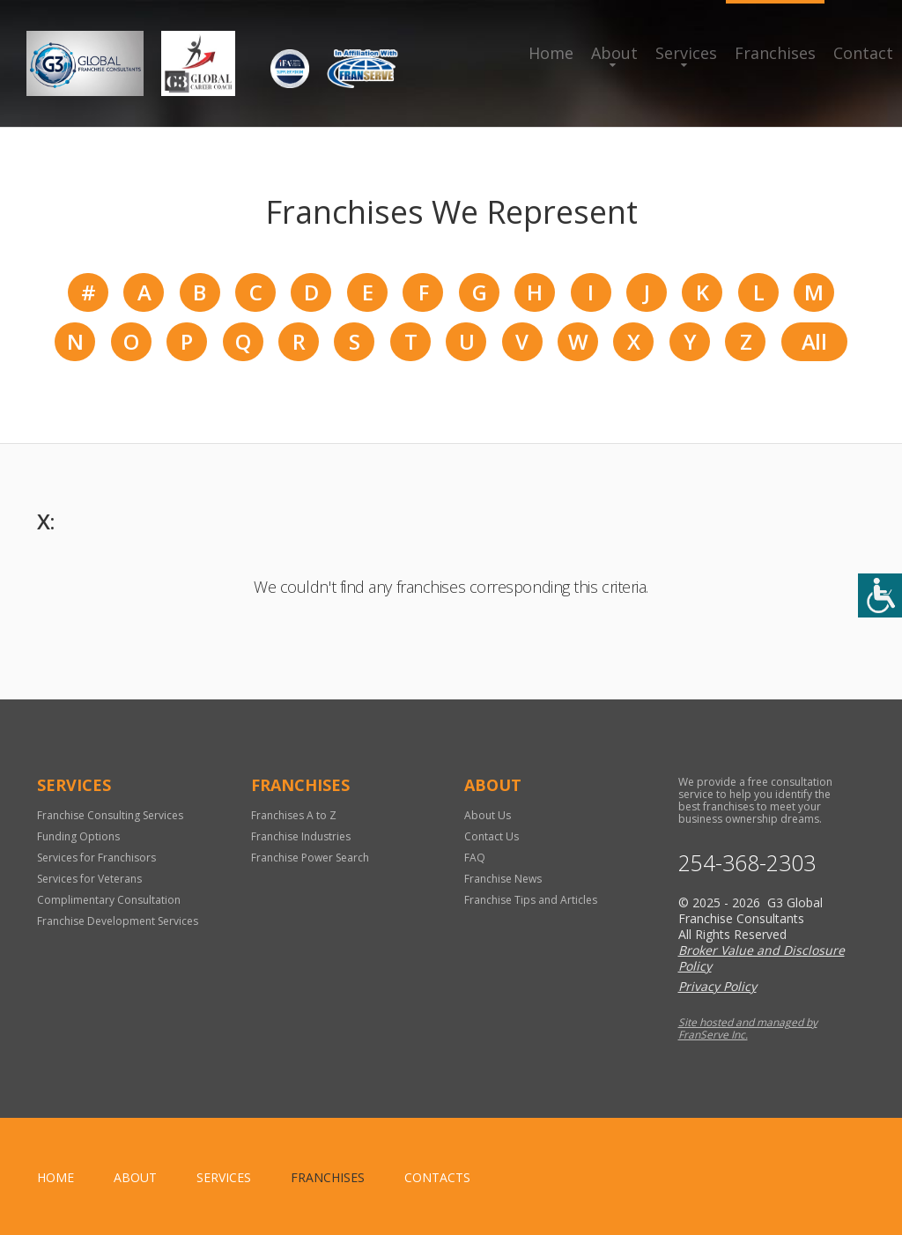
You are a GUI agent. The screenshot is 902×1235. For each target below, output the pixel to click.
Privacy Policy (717, 986)
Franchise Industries (301, 836)
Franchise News (503, 878)
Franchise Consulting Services (110, 815)
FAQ (474, 857)
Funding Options (78, 836)
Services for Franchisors (96, 857)
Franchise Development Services (117, 920)
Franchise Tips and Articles (530, 899)
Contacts (437, 1177)
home (55, 1177)
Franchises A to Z (293, 815)
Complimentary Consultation (109, 899)
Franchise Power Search (310, 857)
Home (551, 52)
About (614, 52)
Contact (863, 52)
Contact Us (491, 836)
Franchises (775, 52)
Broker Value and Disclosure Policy (761, 958)
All (814, 341)
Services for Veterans (89, 878)
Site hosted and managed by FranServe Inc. (747, 1028)
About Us (487, 815)
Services (686, 52)
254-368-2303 (747, 863)
